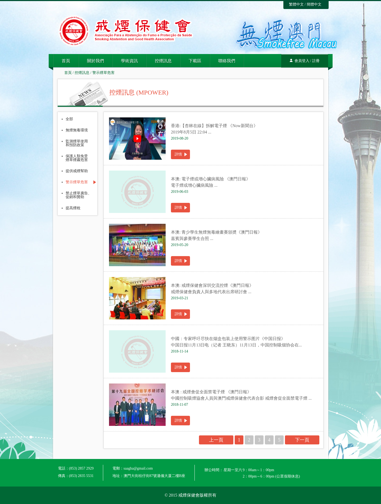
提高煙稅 (73, 208)
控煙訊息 (163, 61)
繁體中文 (296, 4)
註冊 (316, 61)
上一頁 (216, 440)
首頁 (66, 61)
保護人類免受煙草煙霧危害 (77, 158)
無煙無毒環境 (77, 130)
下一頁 (302, 440)
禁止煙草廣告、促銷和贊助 (79, 195)
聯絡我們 (226, 61)
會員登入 (301, 61)
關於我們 (95, 61)
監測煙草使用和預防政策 (77, 143)
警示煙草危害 (103, 73)
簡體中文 (314, 4)
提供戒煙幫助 (77, 171)
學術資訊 (129, 61)
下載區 (195, 61)
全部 (69, 119)
